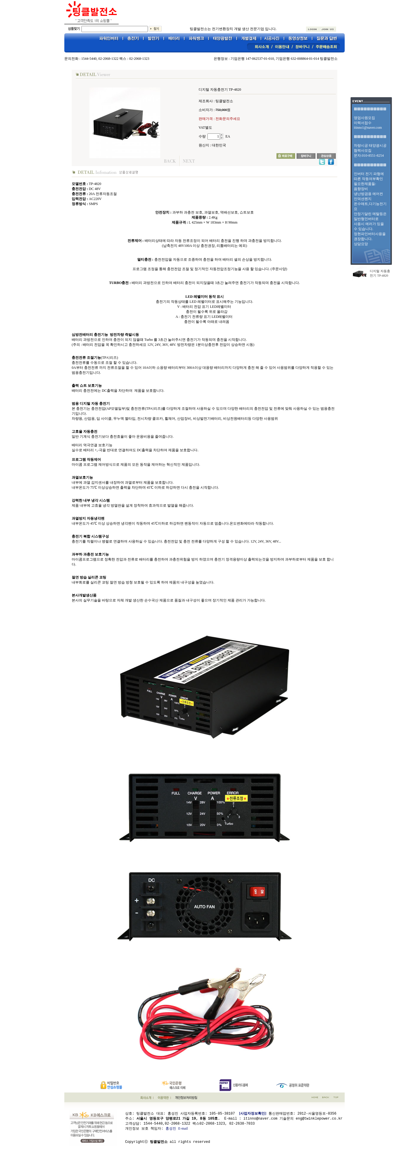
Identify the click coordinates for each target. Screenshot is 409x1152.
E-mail (183, 1128)
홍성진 (171, 1128)
